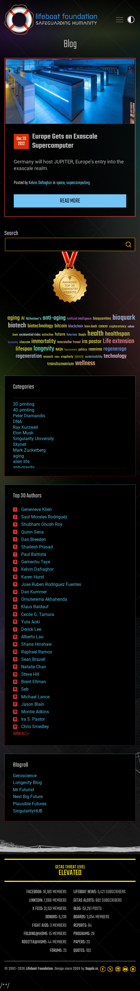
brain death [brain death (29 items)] (90, 326)
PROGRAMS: (81, 934)
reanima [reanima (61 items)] (95, 349)
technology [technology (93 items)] (115, 356)
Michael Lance (35, 696)
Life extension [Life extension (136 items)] (118, 341)
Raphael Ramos (36, 652)
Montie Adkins (35, 711)
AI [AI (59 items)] (22, 318)
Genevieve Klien (36, 509)
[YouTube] (125, 969)
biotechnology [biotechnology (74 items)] (40, 326)
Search (128, 244)
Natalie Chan (33, 666)
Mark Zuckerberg (29, 450)
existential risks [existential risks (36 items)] (29, 335)
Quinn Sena (32, 532)
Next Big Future (28, 796)
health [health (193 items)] (95, 334)
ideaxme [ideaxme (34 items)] (25, 342)
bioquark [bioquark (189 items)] (123, 318)
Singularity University (33, 438)
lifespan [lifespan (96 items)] (24, 349)
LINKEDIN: (36, 900)
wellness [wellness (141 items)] (85, 363)
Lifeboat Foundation (39, 969)
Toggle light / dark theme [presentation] (130, 19)
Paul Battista (33, 554)
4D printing (23, 410)
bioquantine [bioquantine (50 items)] (102, 318)
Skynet (19, 444)
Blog (70, 44)
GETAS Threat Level (70, 871)
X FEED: (37, 908)
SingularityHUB (27, 811)
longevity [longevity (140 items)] (44, 348)
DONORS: (51, 917)
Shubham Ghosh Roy (41, 524)
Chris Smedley (35, 726)
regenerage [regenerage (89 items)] (115, 349)
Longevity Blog (27, 782)
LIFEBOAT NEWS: (85, 892)
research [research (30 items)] (48, 357)
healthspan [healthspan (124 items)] (117, 334)
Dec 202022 (21, 141)
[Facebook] (102, 969)
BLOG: (77, 908)
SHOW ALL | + (21, 733)
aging (18, 456)
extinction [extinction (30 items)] (47, 335)
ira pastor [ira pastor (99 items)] (91, 341)
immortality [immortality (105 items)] (43, 341)
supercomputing (78, 183)
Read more (70, 201)
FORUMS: (56, 950)
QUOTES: (79, 950)
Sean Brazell (33, 659)
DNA (17, 421)
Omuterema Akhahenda (44, 599)
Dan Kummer (34, 591)
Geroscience (25, 775)
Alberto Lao (32, 636)
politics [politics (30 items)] (82, 350)
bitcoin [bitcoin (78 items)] (60, 326)
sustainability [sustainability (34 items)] (93, 357)
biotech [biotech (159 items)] (17, 325)
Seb (25, 689)
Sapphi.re (91, 969)
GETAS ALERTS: (84, 900)
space (60, 183)
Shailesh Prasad (37, 547)
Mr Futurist (23, 789)
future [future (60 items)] (60, 334)
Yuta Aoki (30, 621)
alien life (21, 461)
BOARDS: (79, 917)
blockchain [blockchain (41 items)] (75, 326)
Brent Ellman (33, 681)
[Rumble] (133, 969)
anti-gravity (24, 467)
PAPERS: (79, 942)
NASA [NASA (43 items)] (59, 350)
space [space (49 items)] (79, 356)
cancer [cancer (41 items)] (103, 326)
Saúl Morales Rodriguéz (44, 516)
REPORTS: (80, 925)
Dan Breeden (33, 539)
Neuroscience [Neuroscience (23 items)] (70, 350)
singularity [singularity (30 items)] (67, 357)
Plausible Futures (29, 803)
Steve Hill (30, 674)
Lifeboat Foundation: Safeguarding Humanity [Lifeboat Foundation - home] (56, 19)
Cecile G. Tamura (37, 614)
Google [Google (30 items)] (82, 335)
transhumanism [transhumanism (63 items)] (60, 364)
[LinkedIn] (117, 969)
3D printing (23, 404)
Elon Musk (23, 432)
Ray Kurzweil (25, 427)
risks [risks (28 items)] (56, 357)
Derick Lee (31, 629)
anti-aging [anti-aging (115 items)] (54, 318)
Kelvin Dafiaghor (40, 183)
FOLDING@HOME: (36, 934)
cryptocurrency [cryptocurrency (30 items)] (117, 326)
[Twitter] (110, 969)
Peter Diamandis (29, 415)
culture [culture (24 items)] (131, 326)
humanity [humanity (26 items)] (13, 342)
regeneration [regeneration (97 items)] (29, 356)
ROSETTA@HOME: (34, 942)
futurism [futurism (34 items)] (72, 335)
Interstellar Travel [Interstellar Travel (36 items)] (69, 342)
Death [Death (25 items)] (15, 334)
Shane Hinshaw (36, 644)
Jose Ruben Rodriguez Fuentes (51, 584)
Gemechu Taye (35, 561)
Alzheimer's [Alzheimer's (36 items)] (33, 319)
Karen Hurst (32, 577)
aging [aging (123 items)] (13, 318)
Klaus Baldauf (35, 606)
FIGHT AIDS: (40, 925)
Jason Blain (32, 704)
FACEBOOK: (34, 892)
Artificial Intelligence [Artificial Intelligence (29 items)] (79, 319)
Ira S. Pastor (33, 719)
